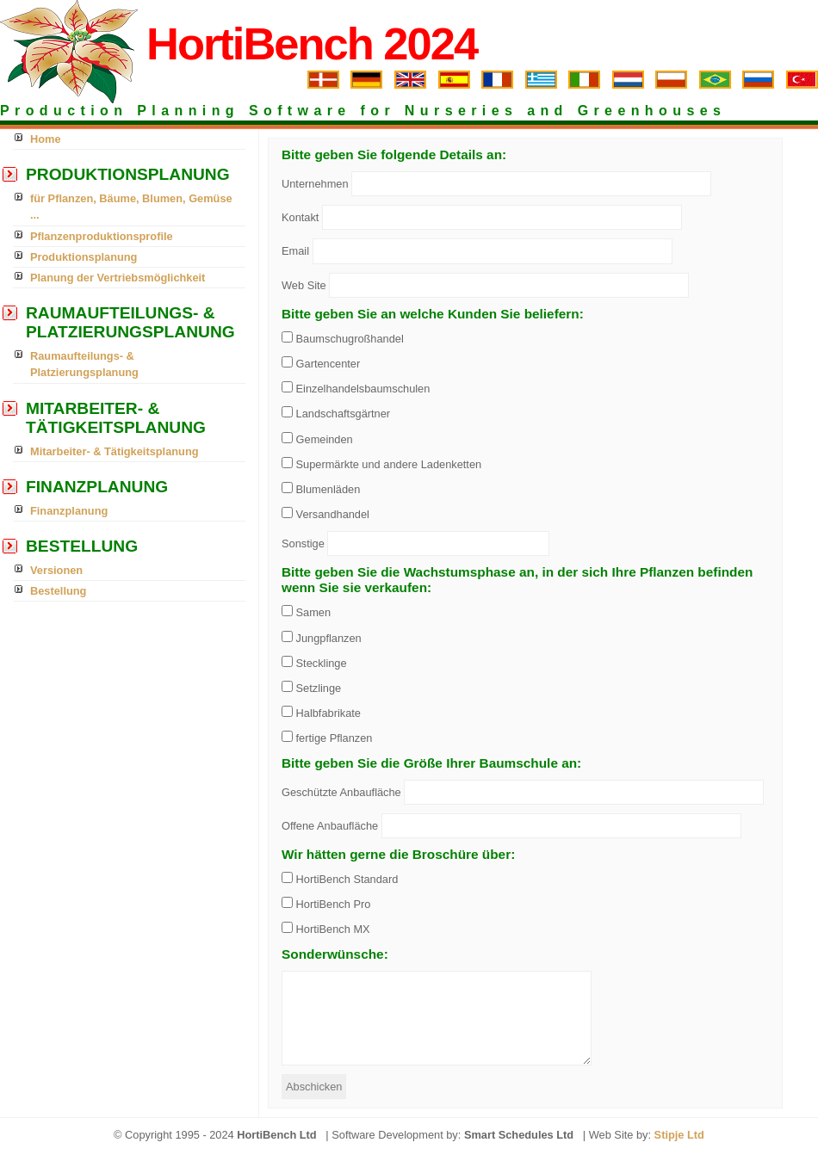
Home (45, 139)
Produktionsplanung (83, 256)
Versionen (56, 570)
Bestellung (58, 590)
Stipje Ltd (679, 1134)
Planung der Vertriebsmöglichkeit (117, 277)
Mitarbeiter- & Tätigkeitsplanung (114, 451)
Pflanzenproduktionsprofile (101, 236)
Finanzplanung (69, 510)
